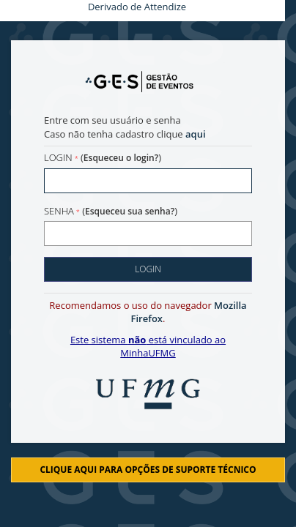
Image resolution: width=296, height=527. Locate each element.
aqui (195, 134)
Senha (59, 210)
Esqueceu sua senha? (129, 211)
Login (58, 157)
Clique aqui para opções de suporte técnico (148, 469)
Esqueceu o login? (121, 158)
